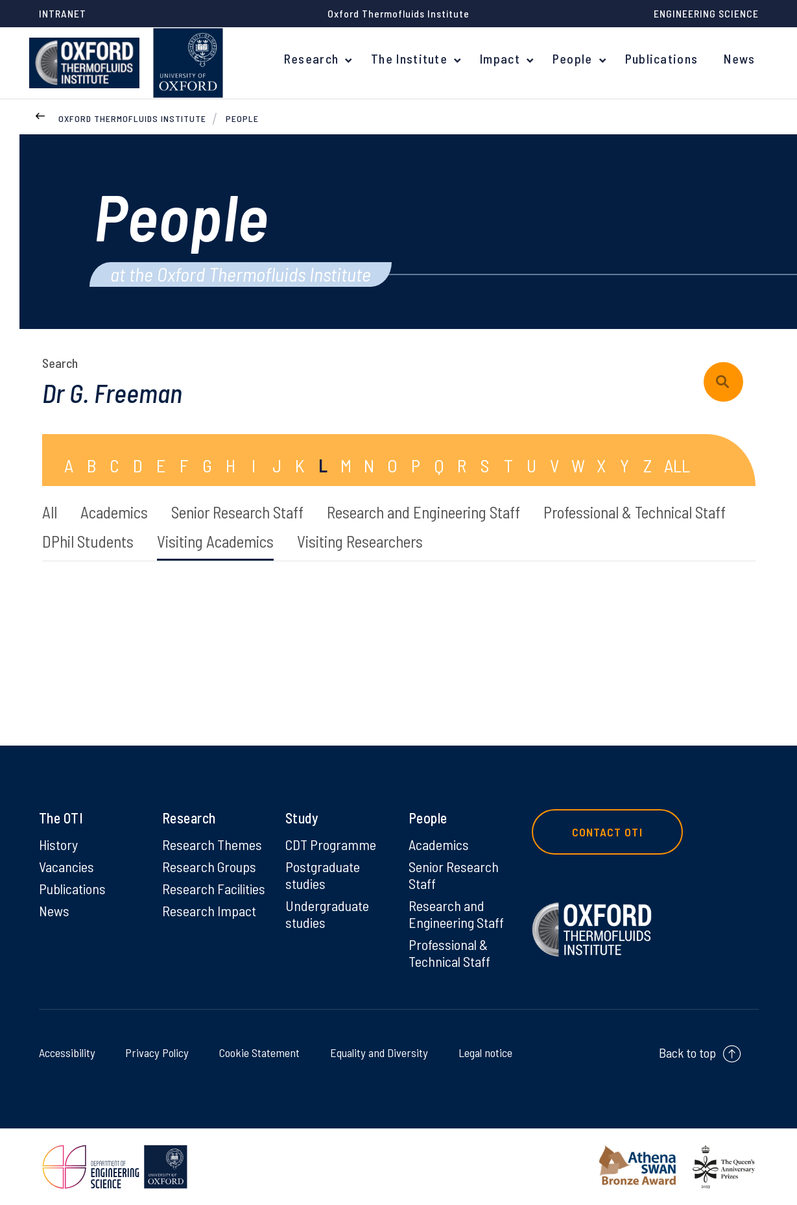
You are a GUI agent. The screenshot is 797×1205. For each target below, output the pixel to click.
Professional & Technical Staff (634, 512)
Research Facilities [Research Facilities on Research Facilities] (213, 888)
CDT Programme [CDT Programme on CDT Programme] (330, 844)
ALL (677, 465)
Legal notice (482, 1052)
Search (60, 363)
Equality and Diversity (376, 1052)
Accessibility (69, 1052)
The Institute (409, 58)
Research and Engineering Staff (423, 512)
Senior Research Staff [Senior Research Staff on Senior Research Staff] (454, 875)
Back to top (687, 1052)
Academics (114, 512)
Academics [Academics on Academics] (439, 844)
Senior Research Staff (237, 512)
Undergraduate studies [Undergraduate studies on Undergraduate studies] (327, 914)
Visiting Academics (215, 541)
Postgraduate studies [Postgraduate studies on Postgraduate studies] (322, 875)
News (739, 58)
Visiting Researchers (360, 541)
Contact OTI (607, 832)
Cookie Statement (255, 1052)
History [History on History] (58, 844)
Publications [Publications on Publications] (72, 888)
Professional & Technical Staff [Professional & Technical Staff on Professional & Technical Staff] (449, 952)
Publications (661, 58)
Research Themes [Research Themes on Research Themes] (212, 844)
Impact (500, 58)
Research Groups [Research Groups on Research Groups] (209, 866)
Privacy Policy (155, 1052)
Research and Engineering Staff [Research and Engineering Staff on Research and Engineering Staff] (456, 914)
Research (311, 58)
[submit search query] (723, 382)
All (49, 512)
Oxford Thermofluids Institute (132, 118)
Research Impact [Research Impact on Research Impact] (209, 910)
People (573, 58)
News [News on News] (54, 910)
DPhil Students (88, 541)
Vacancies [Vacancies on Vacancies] (66, 866)
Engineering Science (706, 13)
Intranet (62, 13)
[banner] (84, 63)
